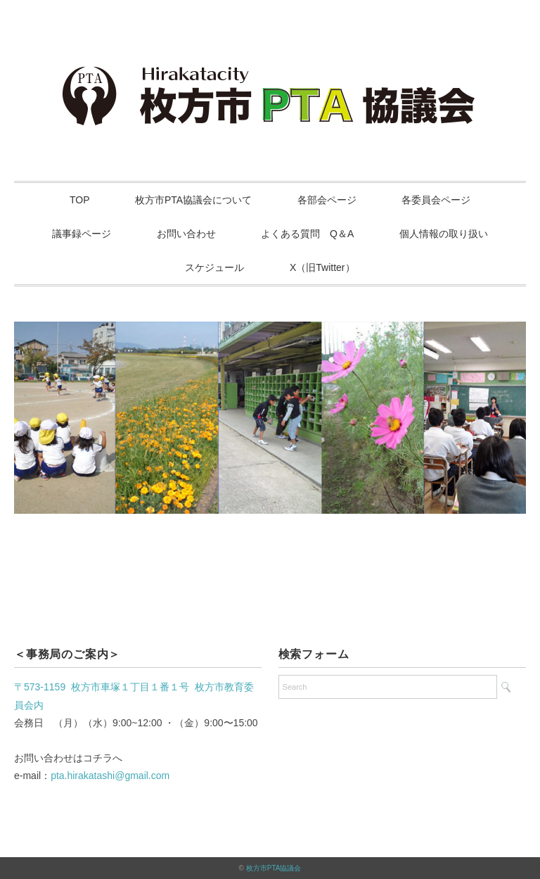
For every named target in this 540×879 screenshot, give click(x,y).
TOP (80, 199)
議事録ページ (81, 233)
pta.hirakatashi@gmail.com (110, 775)
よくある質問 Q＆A (307, 233)
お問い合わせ (186, 233)
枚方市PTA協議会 (274, 868)
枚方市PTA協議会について (193, 199)
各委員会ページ (435, 199)
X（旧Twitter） (322, 267)
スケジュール (214, 267)
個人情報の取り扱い (443, 233)
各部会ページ (326, 199)
